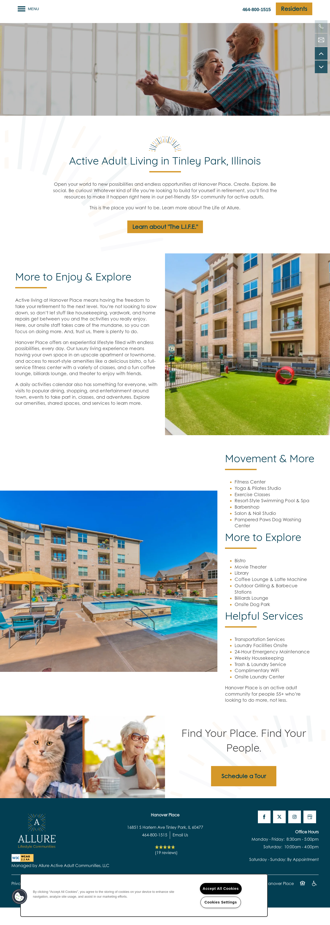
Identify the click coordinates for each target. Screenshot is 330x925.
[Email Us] (321, 40)
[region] (144, 895)
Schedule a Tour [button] (243, 793)
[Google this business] (309, 834)
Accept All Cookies (221, 889)
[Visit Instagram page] (294, 834)
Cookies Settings (220, 902)
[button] (294, 9)
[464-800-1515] (321, 26)
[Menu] (28, 9)
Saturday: (272, 864)
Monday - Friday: (268, 856)
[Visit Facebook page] (264, 834)
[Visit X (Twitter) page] (279, 834)
